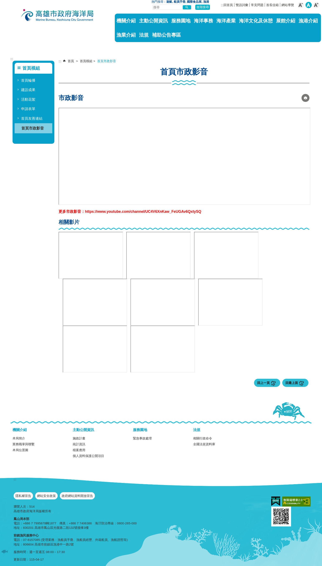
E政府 (275, 501)
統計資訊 (79, 444)
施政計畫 (79, 438)
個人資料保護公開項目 (88, 456)
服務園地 (180, 20)
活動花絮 (28, 99)
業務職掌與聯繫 (23, 444)
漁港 (206, 1)
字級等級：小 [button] (301, 5)
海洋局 (57, 15)
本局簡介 (19, 438)
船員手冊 (179, 1)
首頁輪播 (28, 80)
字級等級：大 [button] (316, 5)
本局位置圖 (20, 450)
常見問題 (257, 5)
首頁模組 (86, 61)
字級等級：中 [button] (308, 5)
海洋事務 (203, 20)
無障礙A (296, 502)
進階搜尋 (202, 7)
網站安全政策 (46, 496)
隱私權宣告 (23, 496)
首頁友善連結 (31, 119)
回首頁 (228, 5)
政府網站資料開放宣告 (77, 496)
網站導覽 (287, 5)
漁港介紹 (308, 20)
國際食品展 (194, 1)
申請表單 (28, 109)
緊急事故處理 (142, 438)
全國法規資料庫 (204, 444)
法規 (144, 35)
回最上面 (291, 383)
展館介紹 (285, 20)
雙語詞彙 (242, 5)
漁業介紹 (126, 35)
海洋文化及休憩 (256, 20)
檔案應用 (79, 450)
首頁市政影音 (32, 128)
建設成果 (28, 90)
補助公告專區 (166, 35)
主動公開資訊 (153, 20)
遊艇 (169, 1)
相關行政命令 (202, 438)
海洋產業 (226, 20)
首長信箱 (272, 5)
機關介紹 (126, 20)
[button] (187, 7)
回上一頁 (263, 383)
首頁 (71, 61)
